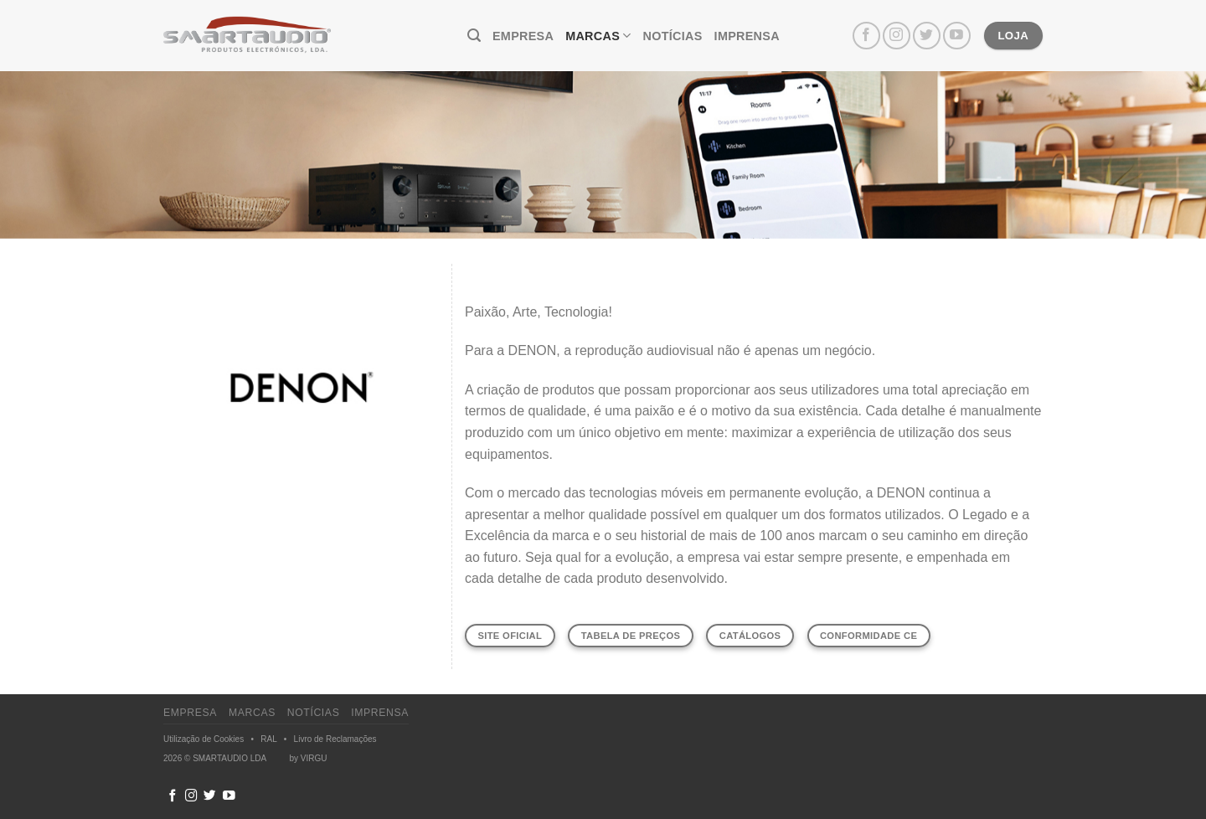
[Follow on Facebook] (866, 35)
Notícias (673, 36)
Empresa (523, 36)
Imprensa (747, 36)
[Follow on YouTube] (957, 35)
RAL (268, 739)
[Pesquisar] (474, 35)
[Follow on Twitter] (927, 35)
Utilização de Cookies (203, 739)
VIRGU (314, 758)
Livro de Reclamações (335, 739)
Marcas (598, 36)
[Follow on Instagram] (896, 35)
